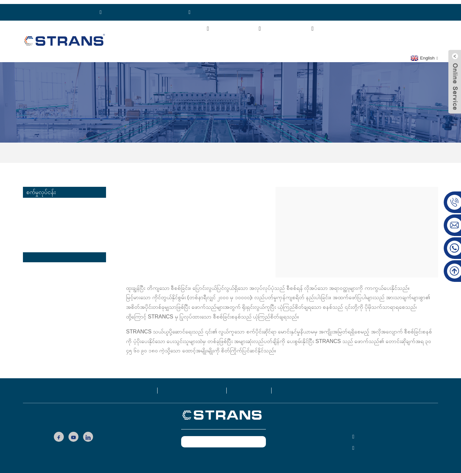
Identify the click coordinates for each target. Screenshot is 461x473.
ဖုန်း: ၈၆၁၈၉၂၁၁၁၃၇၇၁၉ (60, 8)
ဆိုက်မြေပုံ (219, 469)
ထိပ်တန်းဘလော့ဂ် (254, 469)
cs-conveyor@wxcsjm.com (388, 444)
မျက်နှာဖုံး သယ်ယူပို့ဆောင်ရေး (56, 242)
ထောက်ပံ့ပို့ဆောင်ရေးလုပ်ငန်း (259, 148)
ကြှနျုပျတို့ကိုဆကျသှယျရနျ (163, 39)
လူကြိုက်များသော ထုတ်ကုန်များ (172, 469)
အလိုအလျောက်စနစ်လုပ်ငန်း (54, 284)
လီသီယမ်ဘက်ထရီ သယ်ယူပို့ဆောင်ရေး (66, 232)
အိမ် (138, 24)
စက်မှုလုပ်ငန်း (298, 24)
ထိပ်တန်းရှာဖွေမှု (294, 469)
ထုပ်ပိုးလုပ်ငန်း (40, 263)
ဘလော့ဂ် (250, 386)
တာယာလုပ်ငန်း (42, 273)
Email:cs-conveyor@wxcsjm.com (231, 8)
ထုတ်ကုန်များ (245, 24)
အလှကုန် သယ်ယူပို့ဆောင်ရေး (56, 222)
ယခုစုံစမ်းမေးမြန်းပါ (223, 437)
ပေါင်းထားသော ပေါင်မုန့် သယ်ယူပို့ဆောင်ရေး (59, 206)
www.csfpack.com (222, 454)
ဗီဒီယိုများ (342, 24)
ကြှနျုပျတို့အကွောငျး (185, 24)
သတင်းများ (382, 24)
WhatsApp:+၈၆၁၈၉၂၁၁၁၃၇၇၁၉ (141, 8)
